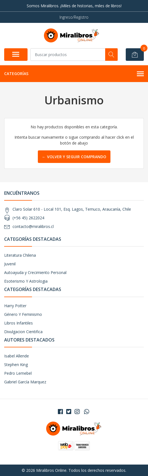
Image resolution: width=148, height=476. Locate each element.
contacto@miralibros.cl (33, 226)
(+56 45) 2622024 (28, 217)
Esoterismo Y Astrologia (26, 281)
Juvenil (10, 263)
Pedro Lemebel (18, 373)
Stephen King (16, 364)
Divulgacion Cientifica (23, 331)
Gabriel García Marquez (25, 381)
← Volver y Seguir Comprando (74, 156)
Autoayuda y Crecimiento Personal (35, 272)
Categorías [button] (74, 74)
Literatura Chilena (20, 255)
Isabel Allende (16, 356)
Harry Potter (15, 305)
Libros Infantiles (18, 323)
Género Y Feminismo (23, 314)
